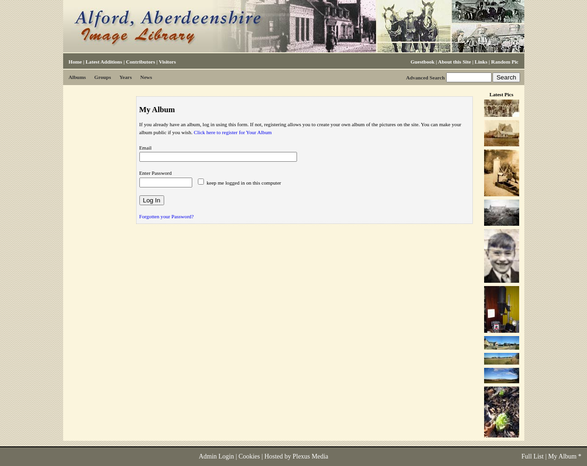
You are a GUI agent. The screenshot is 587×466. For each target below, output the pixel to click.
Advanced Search (425, 77)
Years (125, 77)
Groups (102, 77)
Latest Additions (104, 62)
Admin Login (216, 456)
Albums (77, 77)
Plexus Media (310, 456)
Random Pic (504, 62)
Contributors (140, 62)
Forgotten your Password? (166, 216)
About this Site (454, 62)
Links (481, 62)
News (146, 77)
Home (75, 62)
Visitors (167, 62)
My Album (562, 456)
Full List (533, 456)
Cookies (249, 456)
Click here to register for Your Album (233, 132)
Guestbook (423, 62)
